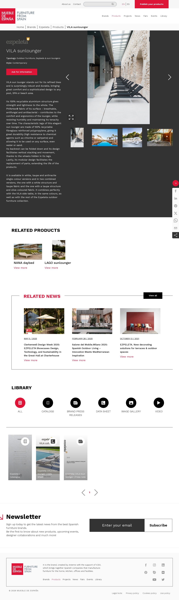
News (137, 16)
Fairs (145, 16)
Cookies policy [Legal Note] (150, 593)
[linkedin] (175, 198)
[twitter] (175, 213)
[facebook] (175, 191)
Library (163, 16)
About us (66, 4)
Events (154, 16)
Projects (128, 16)
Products (116, 16)
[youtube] (154, 579)
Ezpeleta (44, 27)
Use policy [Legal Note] (165, 593)
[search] (100, 4)
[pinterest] (175, 206)
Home (20, 27)
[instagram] (154, 565)
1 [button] (89, 492)
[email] (175, 228)
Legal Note (117, 593)
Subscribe (158, 525)
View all (153, 295)
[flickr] (163, 572)
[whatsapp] (175, 221)
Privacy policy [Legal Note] (132, 593)
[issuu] (154, 572)
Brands (105, 16)
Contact (77, 4)
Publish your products (151, 4)
